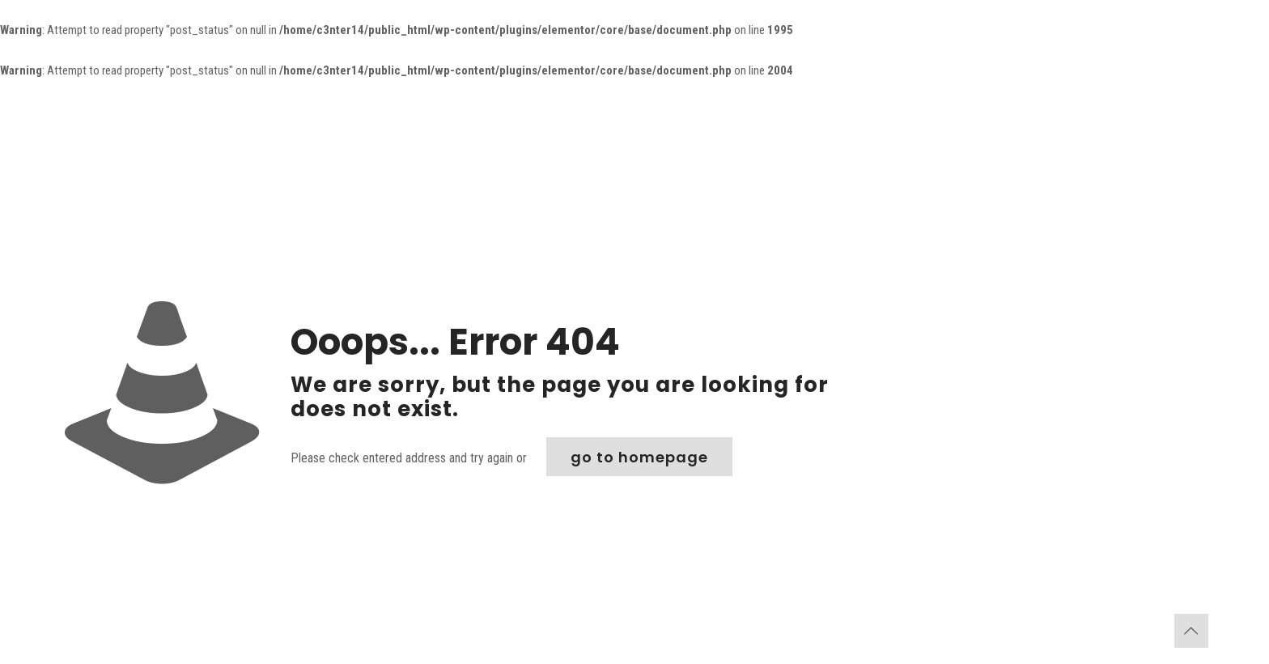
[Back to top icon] (1191, 631)
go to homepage (639, 457)
